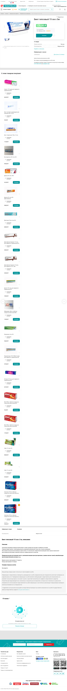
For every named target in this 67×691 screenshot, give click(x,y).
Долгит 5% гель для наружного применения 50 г (11, 288)
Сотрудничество (4, 663)
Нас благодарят (4, 658)
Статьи (37, 653)
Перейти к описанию (39, 48)
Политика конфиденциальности (24, 663)
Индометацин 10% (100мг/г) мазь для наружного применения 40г (12, 356)
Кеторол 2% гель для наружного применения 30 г (11, 379)
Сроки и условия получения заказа (24, 656)
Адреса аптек (22, 1)
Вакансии (3, 660)
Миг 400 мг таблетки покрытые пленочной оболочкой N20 (11, 425)
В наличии (19, 529)
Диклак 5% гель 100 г (9, 175)
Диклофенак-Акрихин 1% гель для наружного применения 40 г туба (11, 242)
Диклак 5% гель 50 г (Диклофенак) (8, 198)
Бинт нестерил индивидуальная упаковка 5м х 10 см (11, 112)
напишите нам (46, 63)
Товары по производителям (7, 670)
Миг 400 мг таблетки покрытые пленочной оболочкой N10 (11, 402)
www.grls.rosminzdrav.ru (23, 589)
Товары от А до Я (4, 667)
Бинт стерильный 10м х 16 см (11, 135)
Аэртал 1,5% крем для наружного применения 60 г (11, 90)
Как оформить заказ (13, 1)
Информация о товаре (7, 529)
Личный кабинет (20, 658)
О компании (3, 1)
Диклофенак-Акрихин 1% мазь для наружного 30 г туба (11, 265)
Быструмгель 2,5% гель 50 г (10, 157)
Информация (31, 1)
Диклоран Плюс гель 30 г (10, 220)
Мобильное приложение (60, 659)
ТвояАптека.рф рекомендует (22, 9)
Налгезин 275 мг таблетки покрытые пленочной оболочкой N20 (12, 516)
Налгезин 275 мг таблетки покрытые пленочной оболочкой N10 (12, 492)
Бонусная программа (61, 1)
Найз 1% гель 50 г (8, 470)
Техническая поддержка (22, 665)
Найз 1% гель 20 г (8, 448)
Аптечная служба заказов (6, 656)
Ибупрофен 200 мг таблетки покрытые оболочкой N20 (10, 312)
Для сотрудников (4, 665)
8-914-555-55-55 (37, 63)
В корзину (44, 35)
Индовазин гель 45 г (9, 334)
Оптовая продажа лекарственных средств (45, 1)
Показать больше (19, 626)
